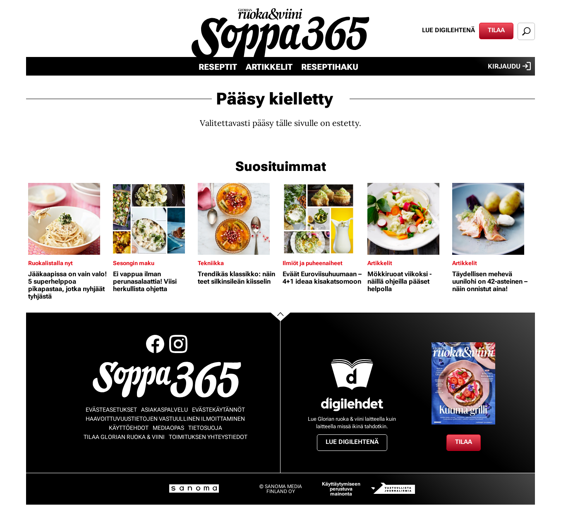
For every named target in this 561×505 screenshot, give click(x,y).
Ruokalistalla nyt (50, 263)
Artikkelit (269, 67)
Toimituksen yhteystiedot (208, 437)
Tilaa (496, 30)
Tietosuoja (205, 427)
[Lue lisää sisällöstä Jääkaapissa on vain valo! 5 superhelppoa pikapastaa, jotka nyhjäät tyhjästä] (68, 219)
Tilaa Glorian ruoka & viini (124, 437)
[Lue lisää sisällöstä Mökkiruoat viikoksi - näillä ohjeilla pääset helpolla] (407, 219)
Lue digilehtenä (448, 30)
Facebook (155, 344)
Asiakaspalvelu (164, 409)
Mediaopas (168, 427)
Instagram (178, 344)
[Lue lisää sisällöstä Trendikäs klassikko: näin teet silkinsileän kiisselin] (238, 219)
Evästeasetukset (111, 409)
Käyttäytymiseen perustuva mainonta (341, 489)
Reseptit (218, 67)
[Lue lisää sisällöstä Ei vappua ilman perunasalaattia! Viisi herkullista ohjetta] (153, 219)
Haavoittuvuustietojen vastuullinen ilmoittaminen (165, 418)
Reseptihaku (329, 67)
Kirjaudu (509, 66)
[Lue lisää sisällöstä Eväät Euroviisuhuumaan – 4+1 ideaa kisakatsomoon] (323, 219)
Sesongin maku (133, 263)
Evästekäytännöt (218, 409)
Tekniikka (211, 263)
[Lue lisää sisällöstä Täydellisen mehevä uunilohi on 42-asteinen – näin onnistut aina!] (492, 219)
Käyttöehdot (129, 427)
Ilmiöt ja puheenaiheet (313, 263)
